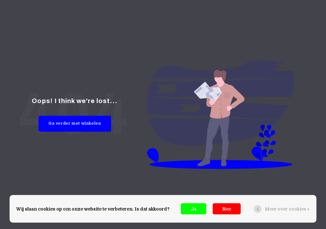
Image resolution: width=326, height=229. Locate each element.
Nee (226, 209)
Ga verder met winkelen (74, 123)
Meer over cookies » (287, 209)
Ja (193, 209)
